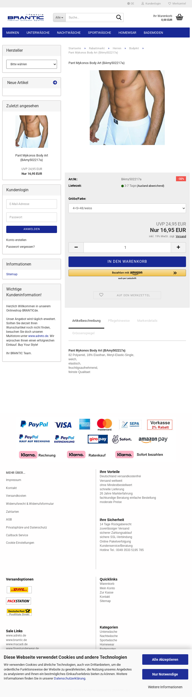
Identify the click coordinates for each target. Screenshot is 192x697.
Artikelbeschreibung (86, 320)
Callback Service (17, 535)
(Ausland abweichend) (150, 186)
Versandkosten (16, 496)
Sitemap (12, 274)
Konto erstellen (16, 240)
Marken (12, 32)
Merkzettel (177, 3)
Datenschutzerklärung (69, 678)
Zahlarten (12, 512)
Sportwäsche (99, 32)
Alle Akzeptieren (165, 660)
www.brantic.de (16, 640)
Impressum (13, 480)
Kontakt (11, 488)
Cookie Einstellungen (20, 542)
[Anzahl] (127, 247)
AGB (9, 519)
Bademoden (153, 32)
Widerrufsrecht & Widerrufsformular (30, 504)
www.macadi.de (17, 644)
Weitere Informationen (165, 687)
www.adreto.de (38, 336)
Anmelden (32, 229)
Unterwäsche (38, 32)
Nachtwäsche (68, 32)
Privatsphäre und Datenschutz (26, 527)
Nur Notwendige (165, 674)
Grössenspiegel (83, 333)
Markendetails (147, 320)
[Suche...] (59, 17)
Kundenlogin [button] (151, 3)
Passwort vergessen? (20, 246)
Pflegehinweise (119, 320)
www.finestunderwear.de (22, 648)
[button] (131, 4)
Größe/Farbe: (77, 198)
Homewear (127, 32)
